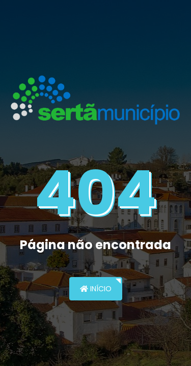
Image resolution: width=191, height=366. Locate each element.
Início (96, 289)
